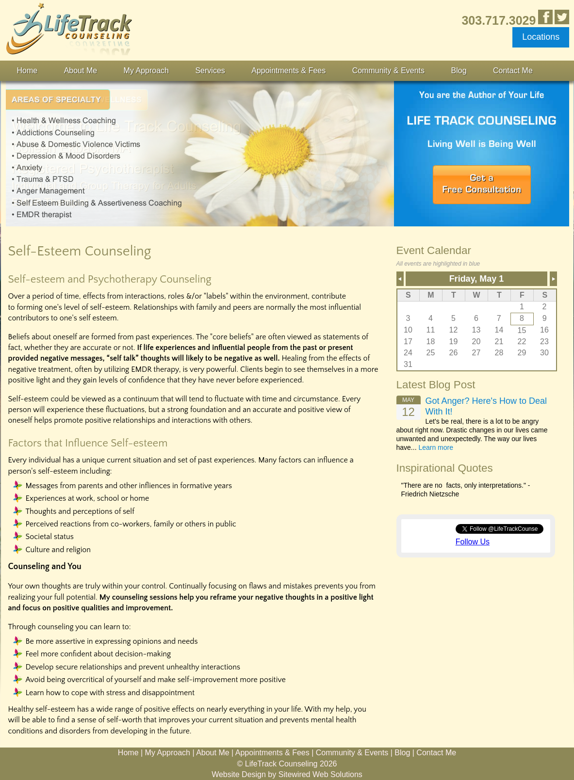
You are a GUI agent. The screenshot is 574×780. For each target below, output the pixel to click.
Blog (459, 70)
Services (210, 70)
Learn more (435, 447)
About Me (80, 70)
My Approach (146, 70)
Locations (540, 37)
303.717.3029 (498, 20)
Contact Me (513, 70)
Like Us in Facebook (545, 17)
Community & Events (388, 70)
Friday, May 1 (476, 279)
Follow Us (473, 542)
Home (27, 70)
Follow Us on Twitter (562, 17)
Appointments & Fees (288, 70)
